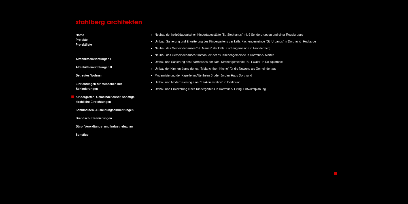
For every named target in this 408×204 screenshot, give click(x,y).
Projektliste (84, 44)
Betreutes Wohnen (89, 75)
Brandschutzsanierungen (94, 118)
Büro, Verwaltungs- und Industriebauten (104, 126)
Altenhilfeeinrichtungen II (94, 67)
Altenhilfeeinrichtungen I (93, 59)
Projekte (82, 39)
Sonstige (82, 134)
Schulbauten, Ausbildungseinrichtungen (104, 110)
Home (80, 35)
